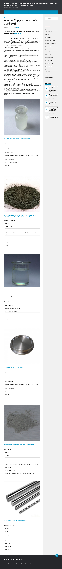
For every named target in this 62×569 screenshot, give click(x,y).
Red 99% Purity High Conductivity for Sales (15, 520)
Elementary (48, 37)
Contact (25, 12)
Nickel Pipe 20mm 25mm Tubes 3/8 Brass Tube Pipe (18, 444)
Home (6, 12)
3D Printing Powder (50, 29)
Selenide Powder (49, 63)
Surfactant (48, 74)
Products (12, 12)
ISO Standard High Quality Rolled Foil (13, 367)
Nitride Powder (49, 57)
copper (17, 27)
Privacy (26, 563)
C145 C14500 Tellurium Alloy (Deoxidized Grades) (16, 138)
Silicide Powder (49, 66)
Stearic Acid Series (50, 69)
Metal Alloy (48, 49)
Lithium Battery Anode (51, 43)
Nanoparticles (49, 54)
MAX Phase (48, 46)
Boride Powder (49, 31)
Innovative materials (50, 40)
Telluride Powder (49, 77)
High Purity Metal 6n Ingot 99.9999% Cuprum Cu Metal (19, 291)
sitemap (31, 563)
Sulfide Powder (49, 71)
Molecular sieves (49, 51)
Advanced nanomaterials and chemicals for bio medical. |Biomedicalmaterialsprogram (27, 4)
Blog (19, 12)
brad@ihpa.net (17, 33)
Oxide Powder (49, 60)
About (31, 12)
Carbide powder (49, 34)
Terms (22, 563)
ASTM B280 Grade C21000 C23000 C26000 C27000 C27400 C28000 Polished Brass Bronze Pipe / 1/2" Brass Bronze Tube (20, 216)
